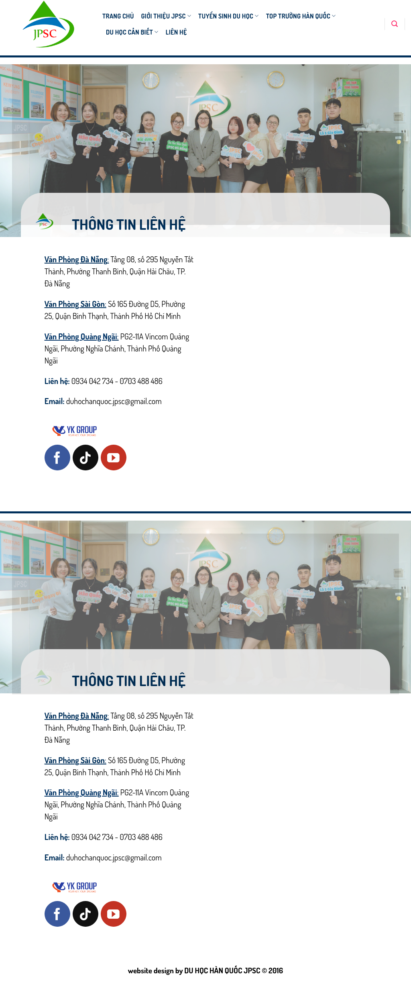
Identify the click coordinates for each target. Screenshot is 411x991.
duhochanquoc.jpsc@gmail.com (114, 401)
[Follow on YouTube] (113, 457)
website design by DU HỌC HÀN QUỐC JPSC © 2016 (205, 970)
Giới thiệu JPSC (166, 16)
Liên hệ (176, 32)
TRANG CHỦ (118, 16)
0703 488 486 (141, 381)
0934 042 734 (92, 381)
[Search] (394, 24)
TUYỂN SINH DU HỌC (228, 16)
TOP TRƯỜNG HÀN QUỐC (301, 16)
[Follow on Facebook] (57, 457)
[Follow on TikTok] (85, 457)
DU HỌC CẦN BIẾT (132, 32)
